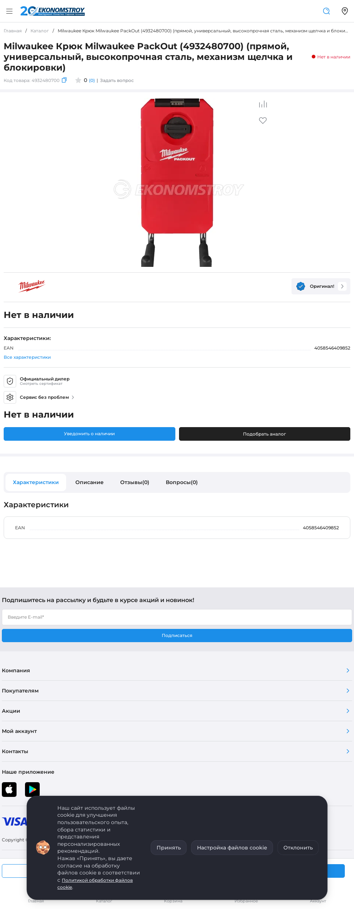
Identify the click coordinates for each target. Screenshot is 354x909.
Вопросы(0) (182, 482)
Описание (89, 482)
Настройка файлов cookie (232, 847)
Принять (169, 847)
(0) (92, 80)
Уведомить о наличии (89, 433)
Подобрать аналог (264, 434)
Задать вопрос (117, 80)
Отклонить (298, 847)
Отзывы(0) (134, 482)
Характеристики (36, 482)
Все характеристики (27, 357)
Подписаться (177, 635)
